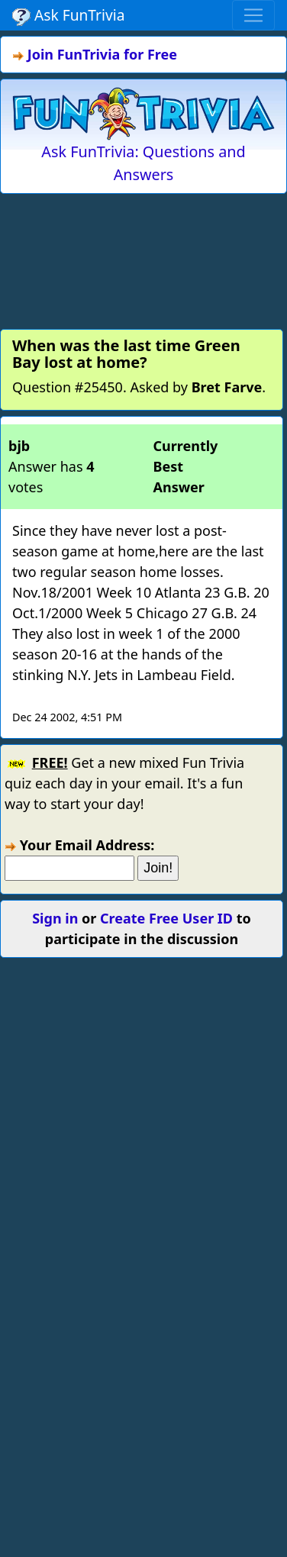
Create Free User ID (166, 918)
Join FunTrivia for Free (102, 54)
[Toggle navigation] (253, 15)
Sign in (55, 918)
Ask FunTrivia (68, 15)
